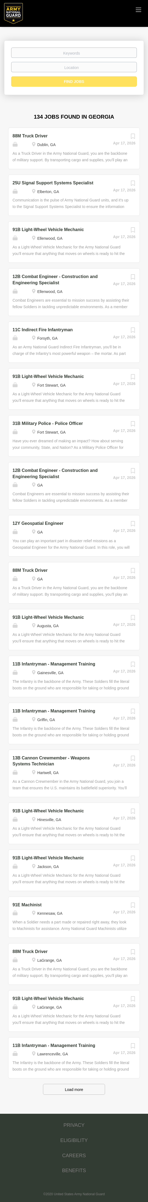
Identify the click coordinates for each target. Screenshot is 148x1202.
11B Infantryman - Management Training (54, 664)
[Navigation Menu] (138, 9)
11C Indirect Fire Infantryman (43, 329)
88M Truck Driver (30, 136)
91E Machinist (27, 905)
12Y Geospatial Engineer (38, 523)
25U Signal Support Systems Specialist (53, 183)
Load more (74, 1089)
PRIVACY (74, 1125)
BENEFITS (74, 1170)
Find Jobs (74, 81)
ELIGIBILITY (74, 1140)
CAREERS (74, 1155)
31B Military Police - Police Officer (48, 423)
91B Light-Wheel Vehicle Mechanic (48, 229)
